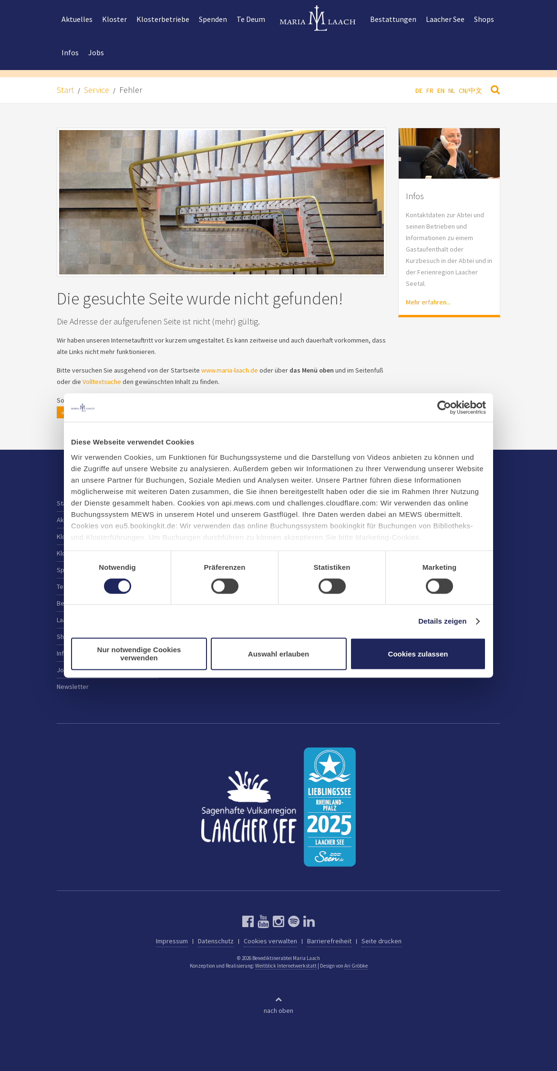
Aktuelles (77, 19)
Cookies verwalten (270, 941)
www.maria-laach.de (229, 370)
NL (451, 90)
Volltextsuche (102, 381)
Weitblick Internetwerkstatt (286, 965)
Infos (70, 52)
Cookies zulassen (418, 654)
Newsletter (73, 686)
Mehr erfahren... (428, 302)
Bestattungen (393, 19)
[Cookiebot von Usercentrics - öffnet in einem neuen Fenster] (444, 407)
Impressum (172, 941)
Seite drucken (381, 941)
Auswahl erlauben (278, 654)
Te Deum (251, 19)
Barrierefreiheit (329, 941)
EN (440, 90)
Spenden (213, 19)
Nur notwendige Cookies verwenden (139, 654)
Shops (484, 19)
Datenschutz (216, 941)
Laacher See (445, 19)
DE (419, 90)
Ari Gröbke (356, 965)
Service (96, 89)
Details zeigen (442, 621)
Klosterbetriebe (162, 19)
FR (429, 90)
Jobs (96, 52)
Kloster (114, 19)
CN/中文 (470, 90)
